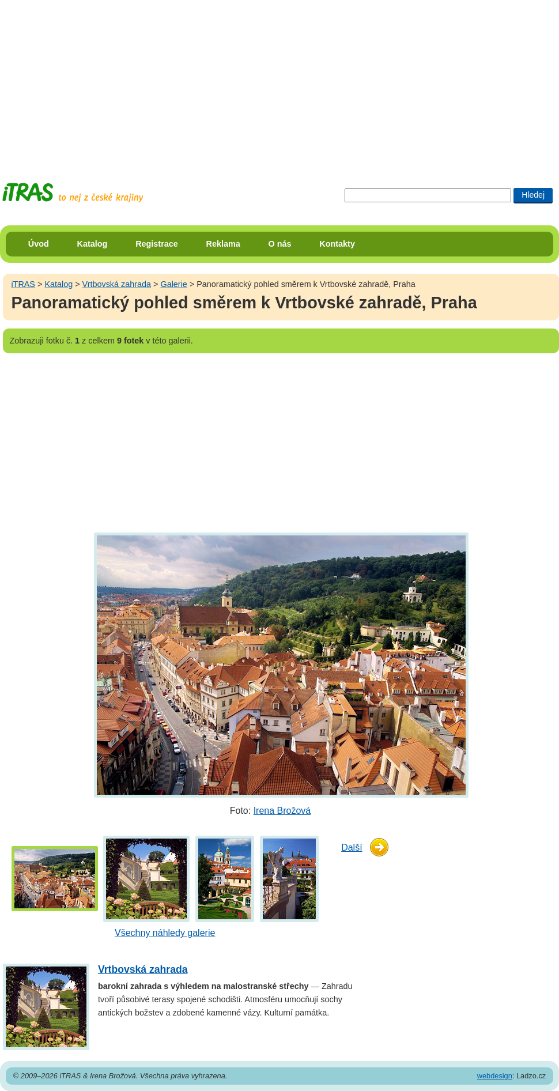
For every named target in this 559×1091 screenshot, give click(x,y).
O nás (280, 243)
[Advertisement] (221, 80)
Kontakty (337, 243)
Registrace (156, 243)
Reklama (223, 243)
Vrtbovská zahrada (116, 284)
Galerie (173, 284)
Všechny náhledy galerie (165, 933)
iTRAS (23, 284)
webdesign (494, 1075)
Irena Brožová (282, 811)
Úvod (38, 243)
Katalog (92, 243)
